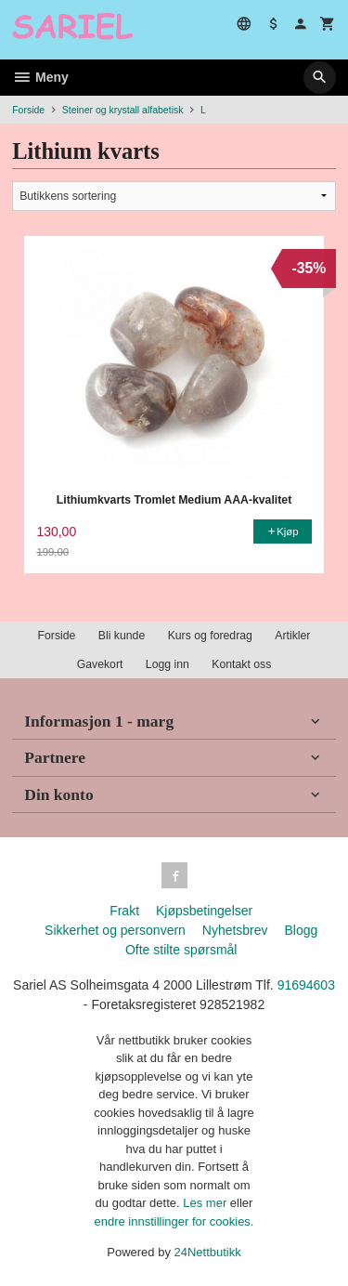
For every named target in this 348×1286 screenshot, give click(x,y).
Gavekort (100, 664)
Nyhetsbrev (235, 930)
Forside (28, 109)
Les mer (206, 1203)
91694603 (306, 985)
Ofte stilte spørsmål (181, 949)
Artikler (292, 635)
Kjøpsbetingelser (204, 910)
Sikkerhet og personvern (115, 930)
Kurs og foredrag (210, 635)
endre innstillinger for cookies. (174, 1221)
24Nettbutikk (207, 1252)
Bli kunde (121, 635)
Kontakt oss (241, 664)
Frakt (124, 910)
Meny (40, 77)
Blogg (300, 930)
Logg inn (167, 664)
